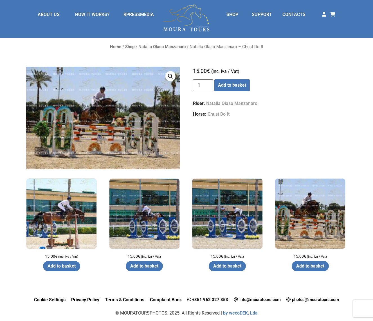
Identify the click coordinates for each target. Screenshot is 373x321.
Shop (129, 46)
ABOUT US (49, 14)
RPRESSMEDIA (138, 14)
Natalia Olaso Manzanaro (162, 46)
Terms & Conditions (124, 299)
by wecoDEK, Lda (240, 313)
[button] (170, 76)
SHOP (232, 14)
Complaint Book (166, 299)
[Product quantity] (203, 85)
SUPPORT (262, 14)
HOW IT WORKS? (92, 14)
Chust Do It (219, 114)
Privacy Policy (85, 299)
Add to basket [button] (62, 266)
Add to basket (232, 85)
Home (115, 46)
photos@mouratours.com (312, 299)
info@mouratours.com (257, 299)
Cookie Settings (50, 299)
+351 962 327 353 (207, 299)
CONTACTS (293, 14)
